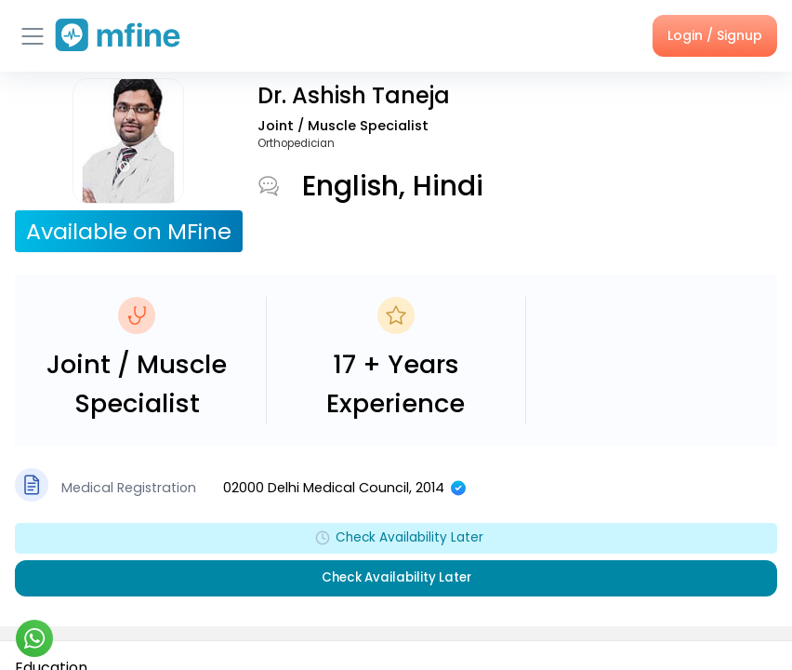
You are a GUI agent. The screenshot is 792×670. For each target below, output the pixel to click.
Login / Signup (714, 35)
